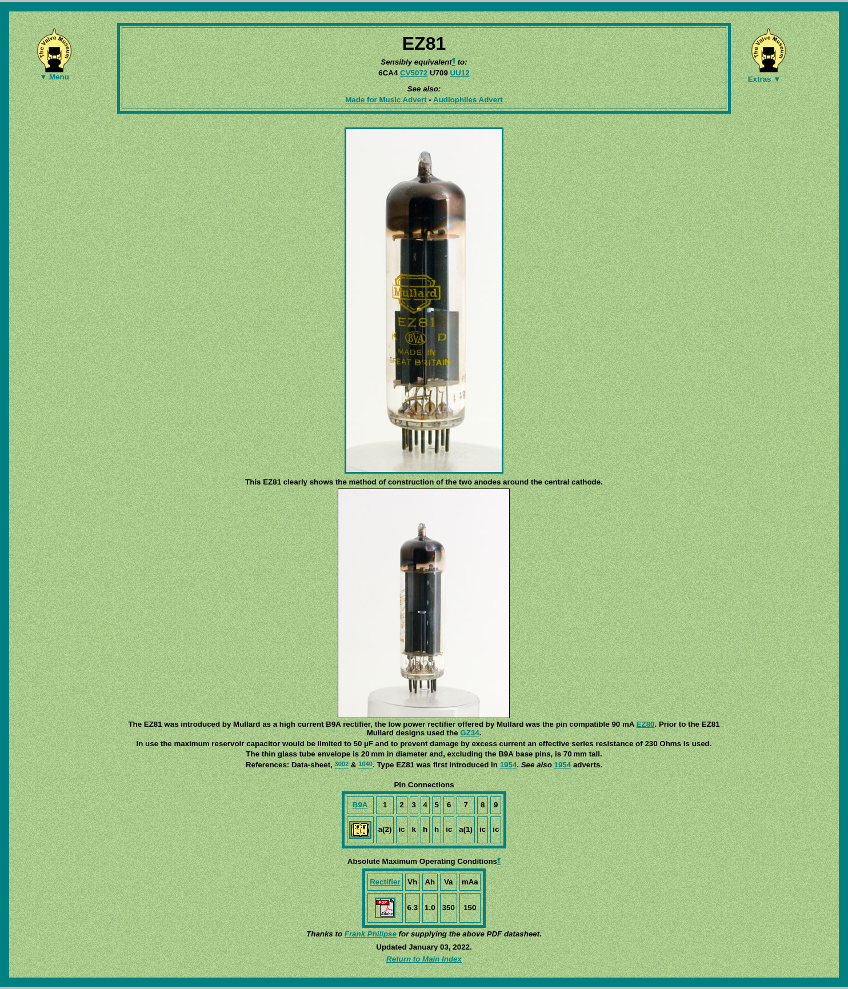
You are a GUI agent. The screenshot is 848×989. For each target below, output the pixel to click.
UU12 (460, 73)
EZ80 (646, 724)
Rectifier (385, 882)
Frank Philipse (371, 934)
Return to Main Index (424, 959)
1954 (508, 764)
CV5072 (413, 73)
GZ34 (469, 732)
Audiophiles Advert (468, 99)
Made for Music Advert (385, 99)
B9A (360, 804)
